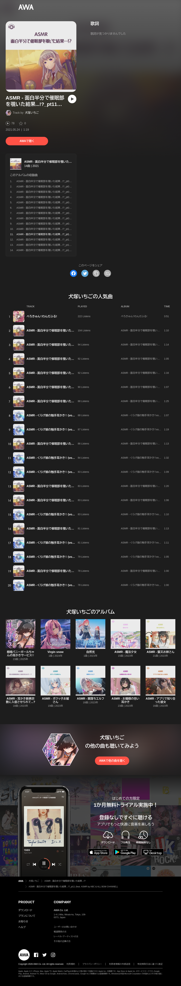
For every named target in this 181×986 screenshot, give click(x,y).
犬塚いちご (32, 112)
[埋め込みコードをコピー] (107, 273)
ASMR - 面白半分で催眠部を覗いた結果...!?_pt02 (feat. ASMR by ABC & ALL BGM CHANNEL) (68, 186)
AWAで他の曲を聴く (112, 760)
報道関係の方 (60, 931)
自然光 (90, 651)
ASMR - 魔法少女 (125, 651)
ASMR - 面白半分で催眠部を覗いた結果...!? (52, 161)
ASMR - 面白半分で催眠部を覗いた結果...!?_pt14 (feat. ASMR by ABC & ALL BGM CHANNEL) (68, 250)
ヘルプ (22, 927)
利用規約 (71, 964)
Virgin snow (55, 651)
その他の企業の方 (62, 941)
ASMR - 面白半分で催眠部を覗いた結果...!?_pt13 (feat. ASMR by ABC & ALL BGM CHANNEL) (68, 244)
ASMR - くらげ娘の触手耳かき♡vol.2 (141, 415)
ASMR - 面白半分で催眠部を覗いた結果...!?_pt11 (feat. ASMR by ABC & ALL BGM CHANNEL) (73, 886)
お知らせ (23, 921)
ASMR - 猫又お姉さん (160, 651)
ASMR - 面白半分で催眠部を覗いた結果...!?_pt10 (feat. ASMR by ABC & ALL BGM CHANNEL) (68, 229)
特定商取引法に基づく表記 (150, 964)
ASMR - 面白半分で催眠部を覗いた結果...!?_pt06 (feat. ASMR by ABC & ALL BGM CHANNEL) (68, 207)
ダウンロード (25, 910)
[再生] (72, 99)
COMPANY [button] (62, 902)
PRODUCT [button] (26, 902)
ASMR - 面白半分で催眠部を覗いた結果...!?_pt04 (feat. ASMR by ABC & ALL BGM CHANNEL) (68, 197)
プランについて (26, 915)
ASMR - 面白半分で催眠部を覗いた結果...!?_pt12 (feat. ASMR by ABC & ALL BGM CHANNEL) (68, 239)
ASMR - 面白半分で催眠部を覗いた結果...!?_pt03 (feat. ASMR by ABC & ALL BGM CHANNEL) (68, 191)
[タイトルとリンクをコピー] (96, 273)
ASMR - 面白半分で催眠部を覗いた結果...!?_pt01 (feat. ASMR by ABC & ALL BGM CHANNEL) (68, 181)
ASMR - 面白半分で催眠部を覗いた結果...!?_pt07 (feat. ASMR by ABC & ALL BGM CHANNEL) (68, 213)
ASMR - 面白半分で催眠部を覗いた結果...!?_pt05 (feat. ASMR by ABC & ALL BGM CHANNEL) (68, 202)
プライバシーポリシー (92, 964)
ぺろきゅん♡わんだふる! (42, 316)
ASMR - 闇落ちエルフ (90, 698)
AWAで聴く (27, 140)
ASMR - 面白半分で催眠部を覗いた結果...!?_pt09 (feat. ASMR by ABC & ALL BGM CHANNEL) (68, 223)
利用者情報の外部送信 (119, 964)
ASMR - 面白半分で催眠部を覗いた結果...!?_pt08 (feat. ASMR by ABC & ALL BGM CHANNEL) (68, 218)
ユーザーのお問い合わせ (65, 927)
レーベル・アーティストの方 (66, 936)
